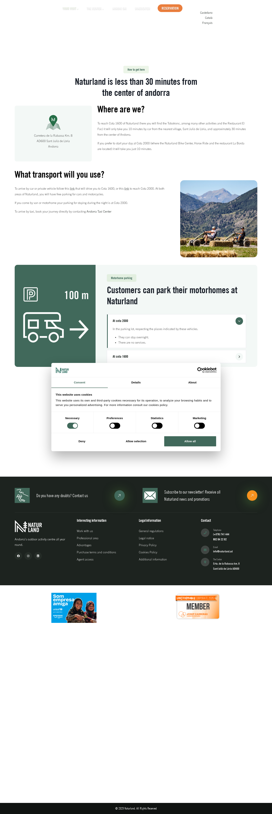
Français (237, 24)
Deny (81, 441)
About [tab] (192, 382)
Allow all (190, 441)
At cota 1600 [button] (120, 356)
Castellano (236, 15)
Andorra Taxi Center (99, 211)
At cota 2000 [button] (120, 321)
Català (238, 19)
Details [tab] (136, 382)
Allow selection (136, 441)
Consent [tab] (79, 382)
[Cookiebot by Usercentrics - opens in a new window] (200, 370)
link (72, 188)
